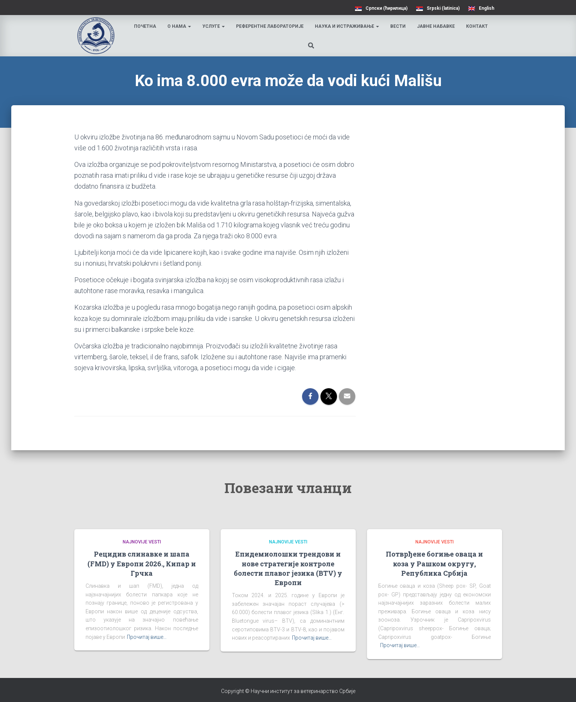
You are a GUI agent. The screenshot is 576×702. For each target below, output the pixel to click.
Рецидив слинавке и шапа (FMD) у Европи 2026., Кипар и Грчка (141, 563)
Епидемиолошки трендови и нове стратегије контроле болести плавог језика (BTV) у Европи (288, 568)
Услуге (214, 26)
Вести (399, 26)
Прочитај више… (147, 637)
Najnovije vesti (142, 542)
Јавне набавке (437, 26)
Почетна (146, 26)
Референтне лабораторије (271, 26)
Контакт (478, 26)
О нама (180, 26)
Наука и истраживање (348, 26)
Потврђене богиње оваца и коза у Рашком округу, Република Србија (434, 563)
